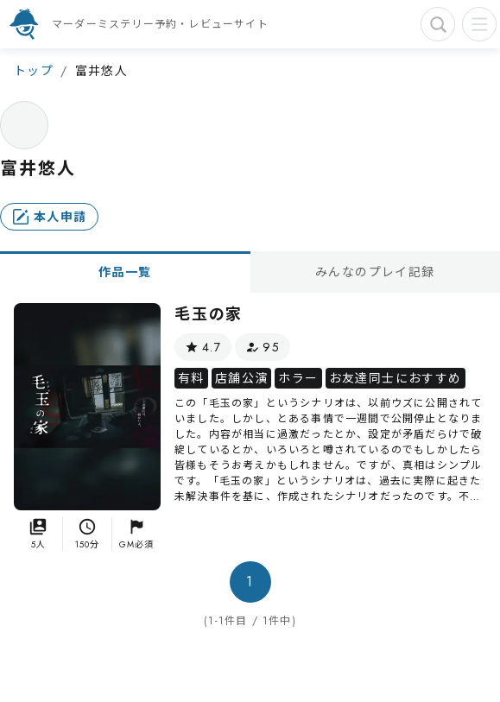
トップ (34, 70)
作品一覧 (125, 272)
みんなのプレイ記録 (375, 272)
